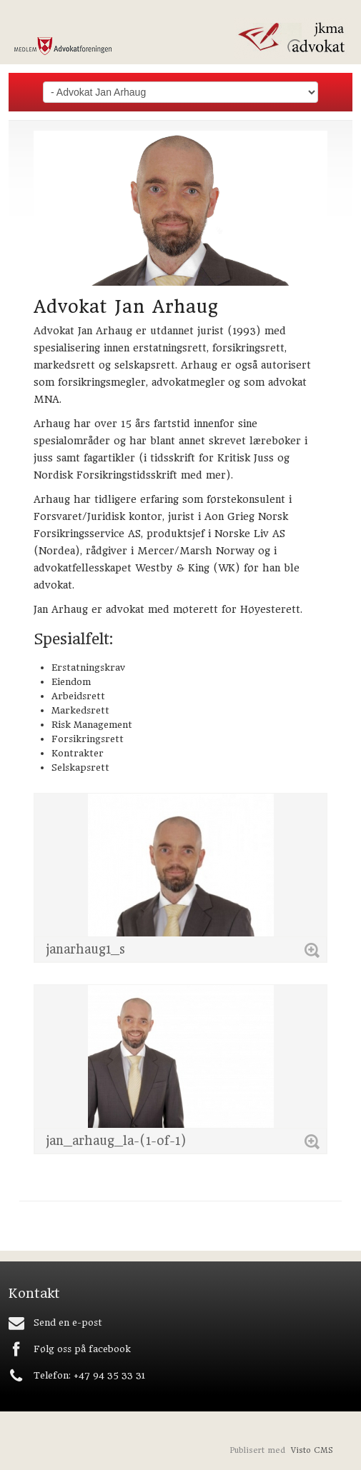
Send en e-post (68, 1322)
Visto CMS (312, 1450)
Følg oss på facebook (82, 1349)
